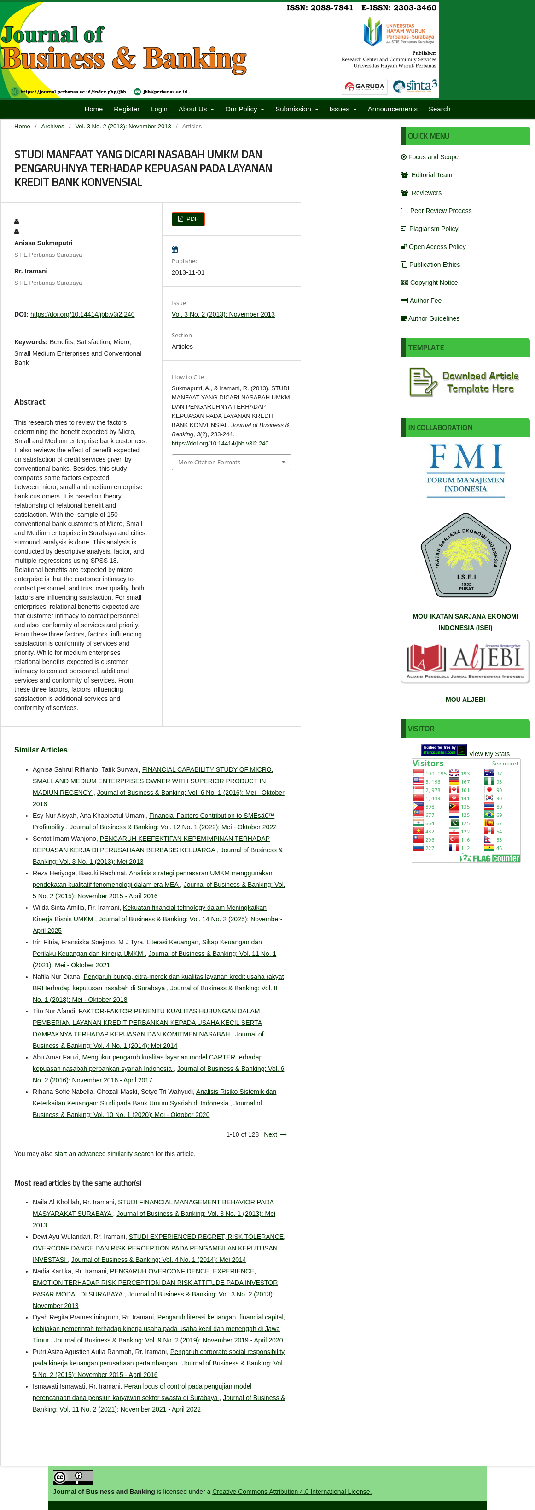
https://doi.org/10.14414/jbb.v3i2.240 (82, 314)
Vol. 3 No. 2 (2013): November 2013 (123, 126)
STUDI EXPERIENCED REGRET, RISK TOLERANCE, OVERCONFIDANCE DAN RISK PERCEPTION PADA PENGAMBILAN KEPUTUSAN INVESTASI (159, 1248)
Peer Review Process (436, 210)
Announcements (393, 109)
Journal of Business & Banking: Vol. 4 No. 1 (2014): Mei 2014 (158, 1259)
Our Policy (242, 109)
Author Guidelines (430, 318)
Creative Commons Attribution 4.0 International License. (292, 1491)
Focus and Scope (430, 157)
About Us (194, 109)
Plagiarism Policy (430, 228)
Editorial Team (426, 175)
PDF (191, 218)
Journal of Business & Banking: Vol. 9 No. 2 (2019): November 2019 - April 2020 (168, 1340)
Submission (294, 109)
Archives (52, 126)
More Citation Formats (209, 462)
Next (270, 1134)
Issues (341, 109)
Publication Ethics (430, 264)
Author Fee (421, 300)
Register (127, 109)
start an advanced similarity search (104, 1153)
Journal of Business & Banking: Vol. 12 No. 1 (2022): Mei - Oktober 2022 (173, 827)
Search (440, 109)
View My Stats (489, 754)
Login (159, 109)
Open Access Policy (433, 246)
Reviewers (421, 193)
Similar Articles (41, 750)
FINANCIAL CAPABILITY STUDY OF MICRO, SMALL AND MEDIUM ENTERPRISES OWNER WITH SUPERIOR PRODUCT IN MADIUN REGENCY (153, 781)
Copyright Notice (429, 282)
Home (93, 109)
